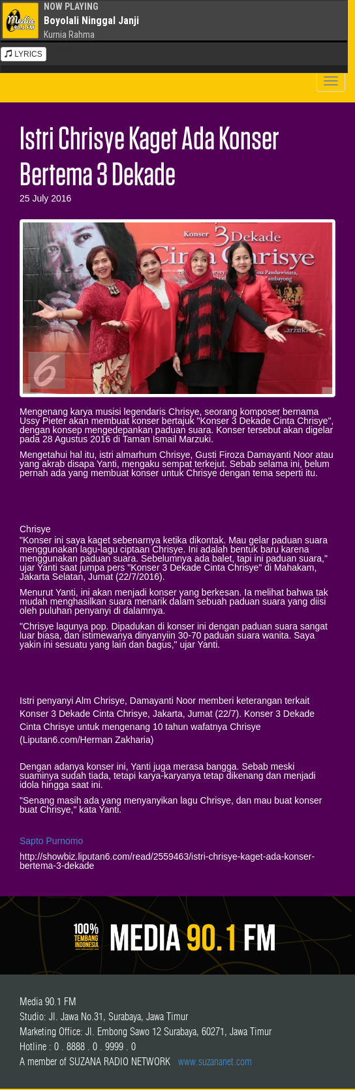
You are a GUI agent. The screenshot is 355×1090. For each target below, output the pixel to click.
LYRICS (23, 54)
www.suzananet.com (215, 1061)
